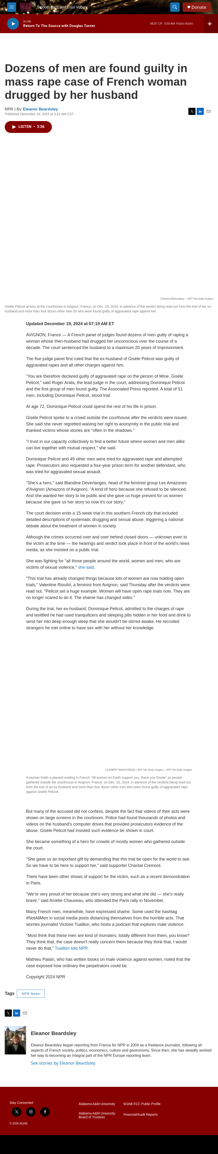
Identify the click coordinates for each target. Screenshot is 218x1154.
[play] (13, 23)
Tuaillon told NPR (71, 948)
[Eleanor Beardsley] (15, 1040)
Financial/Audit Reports (140, 1114)
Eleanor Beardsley (40, 109)
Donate (198, 7)
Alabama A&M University (97, 1104)
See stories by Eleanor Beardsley (63, 1063)
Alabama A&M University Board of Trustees (97, 1115)
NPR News (31, 994)
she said (86, 567)
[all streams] (211, 23)
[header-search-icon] (175, 7)
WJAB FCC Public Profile (142, 1104)
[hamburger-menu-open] (11, 7)
